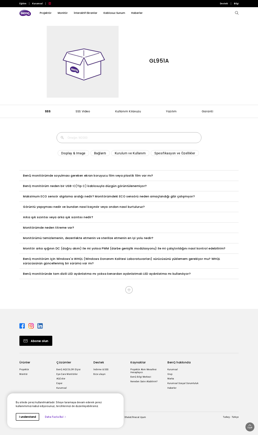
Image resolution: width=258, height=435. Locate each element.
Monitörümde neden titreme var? (48, 228)
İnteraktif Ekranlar (85, 13)
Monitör (63, 13)
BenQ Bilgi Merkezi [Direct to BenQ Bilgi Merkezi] (140, 377)
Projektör (46, 13)
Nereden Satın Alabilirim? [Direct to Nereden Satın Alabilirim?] (144, 381)
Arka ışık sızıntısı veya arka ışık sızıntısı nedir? (58, 217)
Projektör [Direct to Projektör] (24, 369)
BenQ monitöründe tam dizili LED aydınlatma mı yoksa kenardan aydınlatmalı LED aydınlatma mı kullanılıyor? (107, 274)
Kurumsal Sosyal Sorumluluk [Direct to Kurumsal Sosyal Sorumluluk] (182, 383)
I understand (27, 417)
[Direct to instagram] (31, 325)
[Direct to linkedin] (40, 325)
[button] (249, 426)
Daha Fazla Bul (55, 416)
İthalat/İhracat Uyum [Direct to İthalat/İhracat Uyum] (135, 417)
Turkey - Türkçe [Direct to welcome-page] (231, 417)
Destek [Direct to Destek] (224, 3)
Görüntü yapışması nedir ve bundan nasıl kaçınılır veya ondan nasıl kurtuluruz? (84, 207)
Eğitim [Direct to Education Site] (22, 3)
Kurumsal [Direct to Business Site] (37, 3)
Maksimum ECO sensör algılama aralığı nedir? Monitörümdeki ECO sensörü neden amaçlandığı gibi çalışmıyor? (109, 196)
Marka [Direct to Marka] (170, 378)
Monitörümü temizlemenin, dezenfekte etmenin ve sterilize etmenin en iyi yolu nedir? (88, 238)
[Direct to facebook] (22, 325)
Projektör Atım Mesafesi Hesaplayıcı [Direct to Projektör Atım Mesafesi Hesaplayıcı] (143, 371)
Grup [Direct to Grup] (169, 374)
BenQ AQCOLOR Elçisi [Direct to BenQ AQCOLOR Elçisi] (68, 369)
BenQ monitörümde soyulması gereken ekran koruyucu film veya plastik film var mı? (88, 176)
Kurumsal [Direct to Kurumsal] (61, 388)
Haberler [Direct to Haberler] (171, 388)
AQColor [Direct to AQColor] (60, 378)
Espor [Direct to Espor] (59, 383)
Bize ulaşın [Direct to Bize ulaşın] (99, 374)
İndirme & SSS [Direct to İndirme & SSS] (101, 369)
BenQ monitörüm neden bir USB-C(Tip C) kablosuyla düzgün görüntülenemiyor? (85, 186)
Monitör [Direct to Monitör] (23, 374)
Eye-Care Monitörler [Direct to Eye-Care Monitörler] (67, 374)
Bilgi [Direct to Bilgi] (236, 3)
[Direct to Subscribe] (35, 341)
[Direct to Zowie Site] (48, 3)
